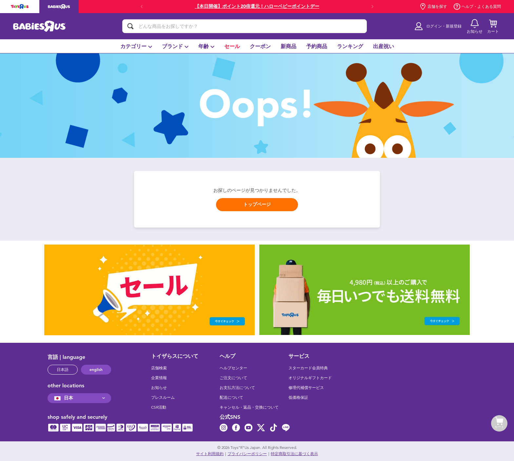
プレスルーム (163, 397)
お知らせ (159, 387)
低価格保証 (298, 397)
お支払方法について (237, 387)
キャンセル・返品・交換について (249, 407)
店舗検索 (159, 368)
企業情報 (159, 378)
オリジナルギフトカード (310, 378)
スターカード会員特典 (308, 368)
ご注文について (233, 378)
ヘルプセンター (233, 368)
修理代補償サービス (306, 387)
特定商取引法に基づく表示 (294, 454)
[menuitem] (136, 46)
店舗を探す (433, 6)
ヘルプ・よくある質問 (477, 6)
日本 (62, 398)
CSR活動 (158, 407)
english (96, 369)
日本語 (63, 369)
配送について (231, 397)
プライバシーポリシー (247, 454)
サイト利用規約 (210, 454)
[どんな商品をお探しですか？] (244, 26)
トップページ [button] (257, 204)
